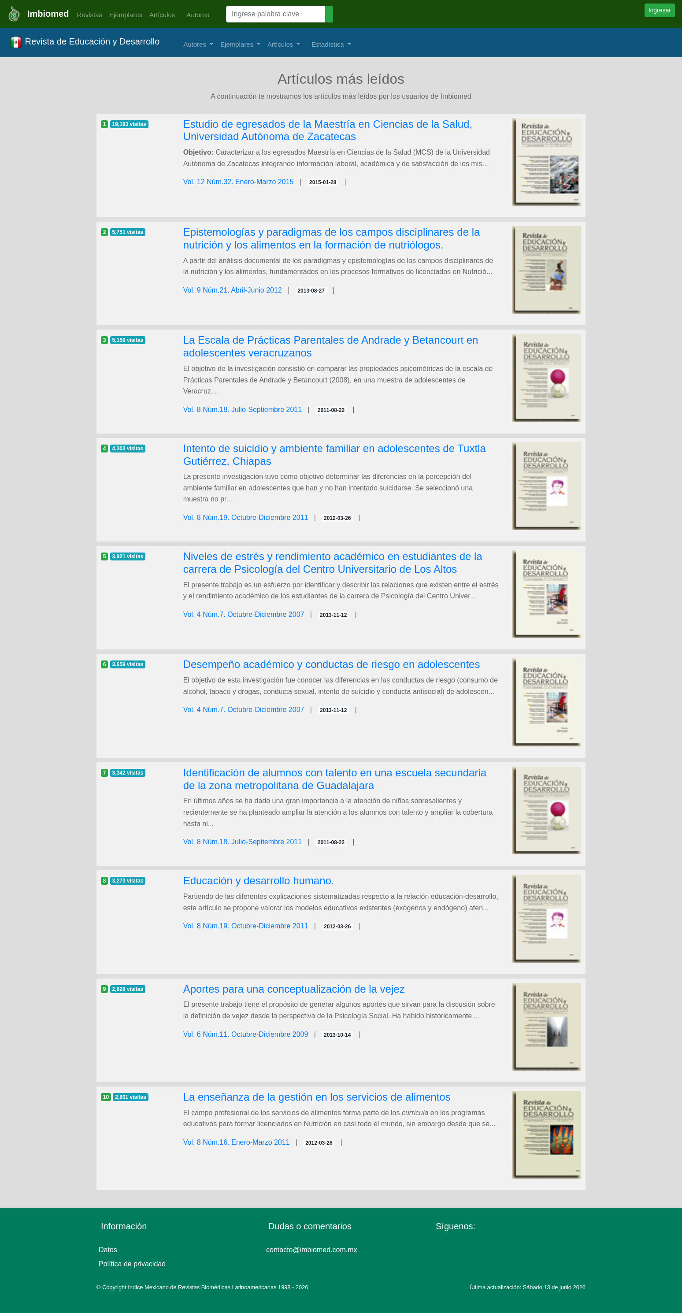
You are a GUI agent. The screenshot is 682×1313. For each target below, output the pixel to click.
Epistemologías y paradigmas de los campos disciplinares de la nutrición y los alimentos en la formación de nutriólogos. (331, 238)
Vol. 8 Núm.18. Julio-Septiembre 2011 (242, 409)
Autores (195, 15)
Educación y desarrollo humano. (258, 880)
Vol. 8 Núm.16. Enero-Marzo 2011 (236, 1142)
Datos (108, 1250)
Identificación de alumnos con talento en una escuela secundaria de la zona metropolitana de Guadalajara (334, 779)
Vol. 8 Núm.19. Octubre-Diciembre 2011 (245, 517)
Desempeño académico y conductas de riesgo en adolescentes (331, 664)
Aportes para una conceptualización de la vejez (294, 989)
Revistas (87, 15)
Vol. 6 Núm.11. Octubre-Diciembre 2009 (245, 1034)
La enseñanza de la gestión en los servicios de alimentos (317, 1097)
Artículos (162, 15)
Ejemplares (125, 15)
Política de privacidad (132, 1264)
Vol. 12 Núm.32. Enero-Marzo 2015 (238, 181)
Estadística (328, 44)
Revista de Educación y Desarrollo (84, 42)
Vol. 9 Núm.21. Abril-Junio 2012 (232, 290)
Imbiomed (48, 14)
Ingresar (660, 10)
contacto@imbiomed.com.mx (311, 1250)
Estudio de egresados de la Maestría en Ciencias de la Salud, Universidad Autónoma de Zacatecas (327, 130)
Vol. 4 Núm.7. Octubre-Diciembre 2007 (243, 614)
